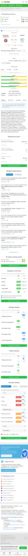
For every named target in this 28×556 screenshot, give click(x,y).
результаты (14, 520)
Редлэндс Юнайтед (6, 36)
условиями (15, 549)
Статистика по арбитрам (10, 521)
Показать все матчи (14, 265)
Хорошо (23, 548)
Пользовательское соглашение (8, 538)
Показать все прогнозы (14, 165)
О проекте (3, 540)
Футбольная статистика (10, 529)
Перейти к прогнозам (14, 53)
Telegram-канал (5, 543)
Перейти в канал (6, 455)
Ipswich (22, 35)
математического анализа (18, 524)
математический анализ (7, 514)
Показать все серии (14, 377)
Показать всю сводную (14, 300)
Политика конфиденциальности (8, 537)
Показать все (14, 88)
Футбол (2, 8)
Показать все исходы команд (14, 438)
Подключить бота (8, 470)
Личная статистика (9, 527)
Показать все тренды (14, 345)
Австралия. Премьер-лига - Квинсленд (13, 8)
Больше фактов (14, 252)
